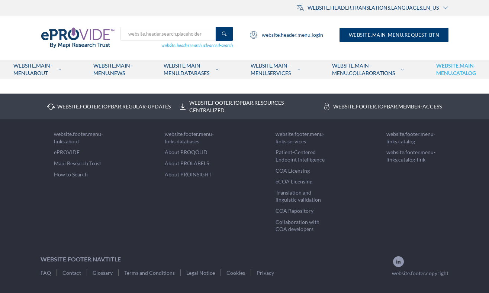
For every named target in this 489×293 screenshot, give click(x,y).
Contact (71, 273)
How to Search (71, 174)
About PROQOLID (186, 152)
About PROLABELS (187, 163)
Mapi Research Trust (77, 163)
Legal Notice (200, 273)
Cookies (235, 273)
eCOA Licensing (294, 181)
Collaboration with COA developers (297, 225)
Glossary (103, 273)
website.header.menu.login (286, 34)
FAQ (46, 273)
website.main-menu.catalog (456, 69)
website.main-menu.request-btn (394, 35)
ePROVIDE (67, 152)
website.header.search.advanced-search (197, 45)
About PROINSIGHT (188, 174)
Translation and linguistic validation (298, 196)
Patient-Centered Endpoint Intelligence (300, 156)
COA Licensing (293, 170)
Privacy (265, 273)
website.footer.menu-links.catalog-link (410, 156)
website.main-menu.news (112, 69)
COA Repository (294, 211)
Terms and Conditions (149, 273)
